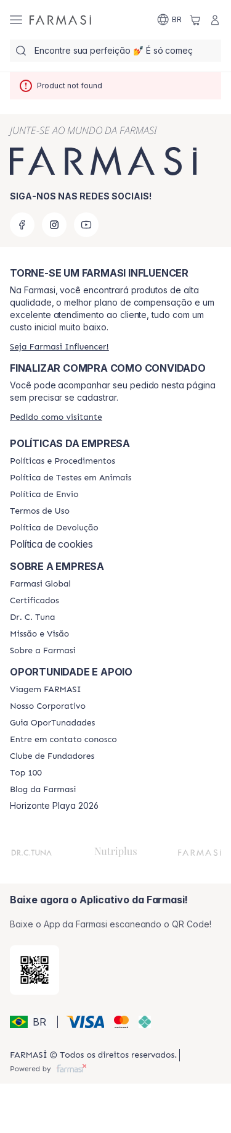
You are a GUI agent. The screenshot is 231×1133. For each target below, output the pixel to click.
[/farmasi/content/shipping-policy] (44, 495)
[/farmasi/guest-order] (56, 417)
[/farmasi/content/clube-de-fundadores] (52, 756)
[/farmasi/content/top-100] (26, 773)
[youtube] (86, 224)
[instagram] (54, 224)
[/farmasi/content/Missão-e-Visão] (39, 634)
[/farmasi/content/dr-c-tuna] (32, 617)
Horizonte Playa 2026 (54, 806)
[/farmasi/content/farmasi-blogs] (43, 790)
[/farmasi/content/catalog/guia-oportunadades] (52, 723)
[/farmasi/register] (59, 346)
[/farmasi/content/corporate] (40, 584)
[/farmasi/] (60, 20)
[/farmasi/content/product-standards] (34, 601)
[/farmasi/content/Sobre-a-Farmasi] (43, 651)
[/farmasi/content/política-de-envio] (40, 511)
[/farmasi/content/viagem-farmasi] (45, 690)
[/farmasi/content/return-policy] (54, 528)
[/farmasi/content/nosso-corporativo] (48, 706)
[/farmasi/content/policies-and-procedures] (62, 461)
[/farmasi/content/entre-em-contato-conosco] (63, 740)
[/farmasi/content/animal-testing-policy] (70, 478)
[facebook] (22, 224)
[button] (32, 1021)
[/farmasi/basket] (195, 20)
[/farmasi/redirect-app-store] (34, 970)
